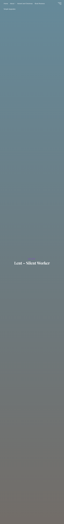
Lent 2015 (31, 259)
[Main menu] (59, 4)
